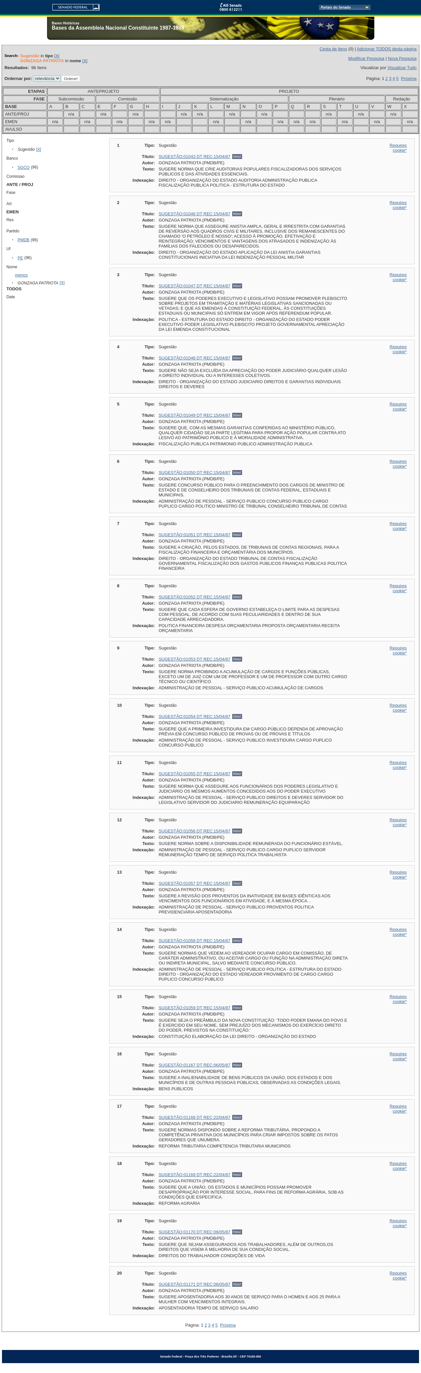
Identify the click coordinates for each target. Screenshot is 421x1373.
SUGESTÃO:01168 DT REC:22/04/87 (194, 1117)
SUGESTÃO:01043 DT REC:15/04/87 (194, 156)
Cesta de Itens (333, 48)
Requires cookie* (398, 148)
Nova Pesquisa (402, 58)
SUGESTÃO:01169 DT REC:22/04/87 (194, 1174)
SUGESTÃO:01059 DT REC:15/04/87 (194, 1007)
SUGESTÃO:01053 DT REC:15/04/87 (194, 659)
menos (21, 275)
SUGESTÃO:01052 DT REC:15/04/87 (194, 596)
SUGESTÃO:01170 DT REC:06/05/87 (194, 1231)
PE (20, 258)
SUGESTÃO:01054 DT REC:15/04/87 (194, 716)
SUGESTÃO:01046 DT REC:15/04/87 (194, 213)
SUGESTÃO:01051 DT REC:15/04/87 (194, 534)
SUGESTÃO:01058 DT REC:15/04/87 (194, 940)
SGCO (24, 167)
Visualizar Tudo (402, 67)
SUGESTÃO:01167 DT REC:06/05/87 (194, 1065)
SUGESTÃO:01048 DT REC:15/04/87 (194, 358)
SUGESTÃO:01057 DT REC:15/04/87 (194, 883)
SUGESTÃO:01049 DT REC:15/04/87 (194, 415)
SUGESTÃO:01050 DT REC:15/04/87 (194, 472)
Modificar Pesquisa (366, 58)
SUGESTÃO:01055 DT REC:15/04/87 (194, 773)
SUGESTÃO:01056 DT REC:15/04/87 (194, 831)
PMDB (24, 240)
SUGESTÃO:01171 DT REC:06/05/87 (194, 1284)
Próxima (409, 78)
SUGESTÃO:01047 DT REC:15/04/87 (194, 285)
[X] (57, 55)
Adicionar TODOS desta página (387, 48)
